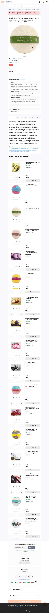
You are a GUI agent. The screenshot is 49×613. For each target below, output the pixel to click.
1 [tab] (23, 56)
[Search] (9, 6)
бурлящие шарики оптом (18, 146)
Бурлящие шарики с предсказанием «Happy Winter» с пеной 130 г (31, 520)
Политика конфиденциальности (25, 550)
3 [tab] (25, 56)
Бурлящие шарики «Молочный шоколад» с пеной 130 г (31, 297)
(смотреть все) (22, 79)
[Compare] (19, 175)
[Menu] (2, 2)
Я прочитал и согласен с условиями (25, 551)
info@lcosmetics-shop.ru (24, 579)
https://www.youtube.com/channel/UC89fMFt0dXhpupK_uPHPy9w (29, 576)
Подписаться (31, 547)
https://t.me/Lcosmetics (19, 576)
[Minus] (11, 181)
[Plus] (21, 181)
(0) (14, 62)
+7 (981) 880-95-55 (25, 560)
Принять (25, 610)
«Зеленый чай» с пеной (15, 150)
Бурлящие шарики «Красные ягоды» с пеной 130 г (32, 408)
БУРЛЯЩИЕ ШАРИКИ (18, 58)
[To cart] (32, 180)
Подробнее (19, 606)
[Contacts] (43, 2)
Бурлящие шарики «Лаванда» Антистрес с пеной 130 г (31, 253)
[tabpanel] (24, 39)
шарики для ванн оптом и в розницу (28, 148)
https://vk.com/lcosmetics (22, 576)
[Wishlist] (16, 175)
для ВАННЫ (13, 9)
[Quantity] (16, 181)
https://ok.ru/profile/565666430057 (25, 576)
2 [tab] (24, 56)
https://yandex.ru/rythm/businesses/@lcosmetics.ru (32, 576)
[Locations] (39, 2)
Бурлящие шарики (21, 9)
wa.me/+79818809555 (16, 576)
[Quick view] (13, 175)
